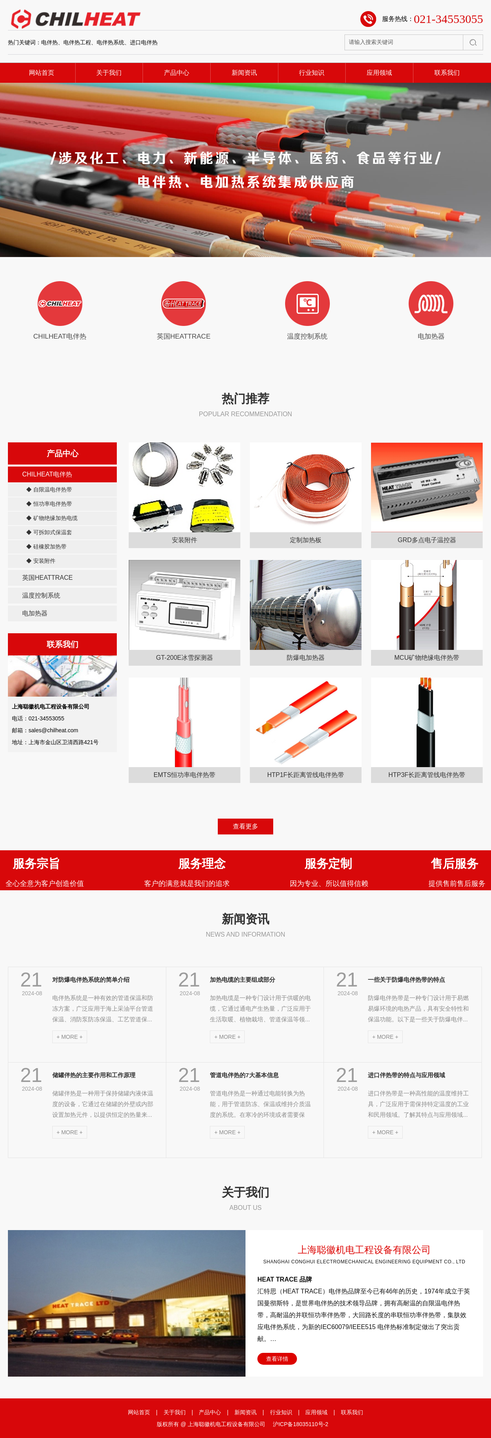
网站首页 (41, 72)
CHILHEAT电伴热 (47, 474)
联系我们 (447, 72)
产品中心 (176, 72)
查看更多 (245, 826)
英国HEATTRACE (47, 577)
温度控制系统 (41, 595)
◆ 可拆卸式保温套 (49, 532)
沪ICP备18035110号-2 (300, 1424)
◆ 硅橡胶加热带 (46, 546)
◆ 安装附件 (40, 561)
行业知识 (311, 72)
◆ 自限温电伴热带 (49, 489)
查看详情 (277, 1359)
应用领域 (379, 72)
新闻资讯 (244, 72)
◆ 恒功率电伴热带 (49, 504)
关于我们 (109, 72)
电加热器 (35, 613)
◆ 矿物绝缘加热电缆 (52, 518)
